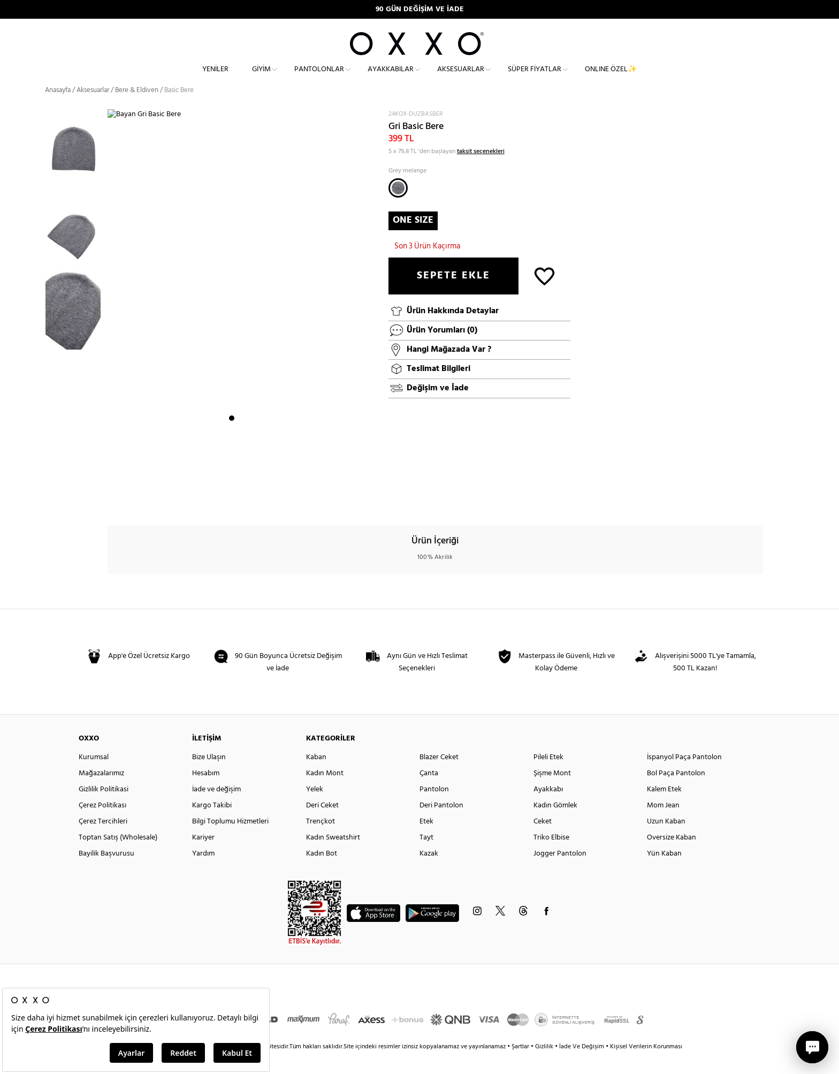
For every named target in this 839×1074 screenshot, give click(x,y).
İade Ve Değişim (581, 1066)
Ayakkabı (548, 809)
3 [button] (251, 500)
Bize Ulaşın (209, 776)
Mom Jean (663, 825)
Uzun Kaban (666, 841)
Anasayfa (58, 109)
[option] (76, 168)
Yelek (314, 809)
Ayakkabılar (391, 78)
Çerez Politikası (102, 825)
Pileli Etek (548, 776)
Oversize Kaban (671, 857)
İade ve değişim (216, 809)
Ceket (542, 841)
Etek (426, 841)
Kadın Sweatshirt (333, 857)
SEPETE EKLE (453, 295)
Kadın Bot (321, 873)
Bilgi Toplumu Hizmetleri (230, 841)
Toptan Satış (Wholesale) (118, 857)
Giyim (261, 78)
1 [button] (231, 500)
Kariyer (203, 857)
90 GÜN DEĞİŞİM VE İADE (420, 9)
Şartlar (521, 1066)
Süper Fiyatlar (534, 78)
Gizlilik (545, 1066)
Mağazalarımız (101, 792)
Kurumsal (94, 776)
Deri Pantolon (441, 825)
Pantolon (434, 809)
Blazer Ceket (439, 776)
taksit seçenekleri (481, 170)
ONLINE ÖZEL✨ (611, 78)
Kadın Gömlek (555, 825)
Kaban (316, 776)
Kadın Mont (325, 792)
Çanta (429, 792)
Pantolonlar (319, 78)
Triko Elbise (551, 857)
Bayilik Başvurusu (106, 873)
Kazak (429, 873)
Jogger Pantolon (559, 873)
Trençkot (320, 841)
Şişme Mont (552, 792)
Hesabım (205, 792)
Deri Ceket (322, 825)
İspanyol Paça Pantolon (684, 776)
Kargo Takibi (212, 825)
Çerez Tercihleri (103, 841)
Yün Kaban (664, 873)
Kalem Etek (664, 809)
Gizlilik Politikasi (103, 809)
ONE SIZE (413, 239)
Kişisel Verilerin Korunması (646, 1066)
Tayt (426, 857)
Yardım (203, 873)
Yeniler (215, 78)
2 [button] (241, 500)
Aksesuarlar (460, 78)
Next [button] (113, 322)
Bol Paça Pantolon (676, 792)
